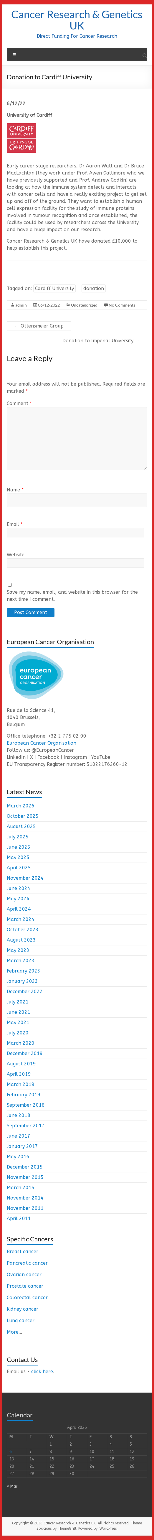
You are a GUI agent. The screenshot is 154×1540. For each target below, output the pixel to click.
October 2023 (23, 929)
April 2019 (19, 1074)
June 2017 (18, 1136)
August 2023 (21, 940)
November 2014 (25, 1198)
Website (15, 554)
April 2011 (19, 1218)
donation (93, 288)
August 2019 (21, 1064)
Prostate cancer (25, 1286)
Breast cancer (22, 1251)
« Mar (12, 1486)
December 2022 (25, 991)
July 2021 (18, 1002)
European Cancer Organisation (41, 743)
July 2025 (18, 837)
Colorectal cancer (27, 1297)
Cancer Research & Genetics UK (77, 20)
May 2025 (18, 857)
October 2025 (23, 816)
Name (15, 490)
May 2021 (18, 1022)
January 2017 (22, 1146)
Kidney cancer (22, 1309)
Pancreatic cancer (27, 1263)
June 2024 (18, 888)
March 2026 (20, 806)
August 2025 (21, 826)
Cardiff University (54, 288)
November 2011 (25, 1208)
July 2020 (18, 1033)
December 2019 (25, 1053)
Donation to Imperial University (101, 340)
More (13, 1332)
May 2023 (18, 950)
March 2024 (20, 919)
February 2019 (23, 1095)
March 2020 (20, 1043)
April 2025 (19, 868)
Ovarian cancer (24, 1274)
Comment (19, 403)
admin (21, 304)
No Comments (122, 304)
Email (15, 524)
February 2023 (23, 971)
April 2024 (19, 909)
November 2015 (25, 1177)
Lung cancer (20, 1320)
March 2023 (20, 960)
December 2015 (25, 1167)
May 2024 (18, 898)
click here (42, 1371)
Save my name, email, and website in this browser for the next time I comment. (72, 595)
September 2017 (26, 1125)
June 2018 (18, 1115)
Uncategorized (84, 304)
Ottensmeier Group (39, 326)
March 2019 (20, 1084)
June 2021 (18, 1012)
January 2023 (22, 981)
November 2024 (25, 878)
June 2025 (18, 847)
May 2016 (18, 1156)
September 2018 (26, 1105)
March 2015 (20, 1187)
